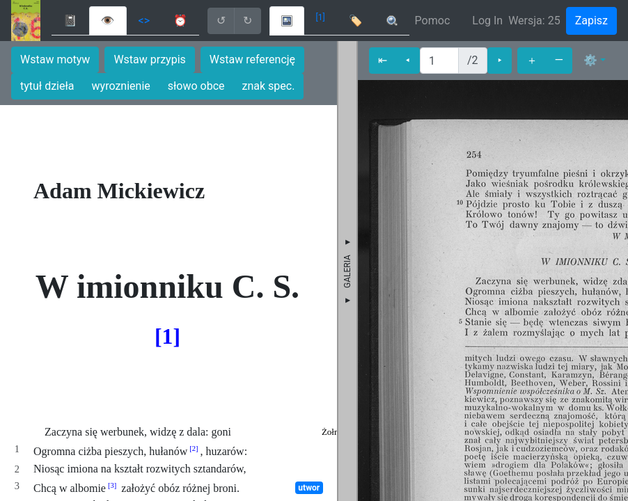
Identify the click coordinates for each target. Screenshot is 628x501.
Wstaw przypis (149, 59)
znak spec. (268, 86)
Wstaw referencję (252, 59)
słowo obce (196, 86)
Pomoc (432, 20)
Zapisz (591, 20)
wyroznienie (121, 86)
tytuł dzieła (47, 86)
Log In (487, 20)
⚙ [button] (590, 60)
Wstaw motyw (55, 59)
